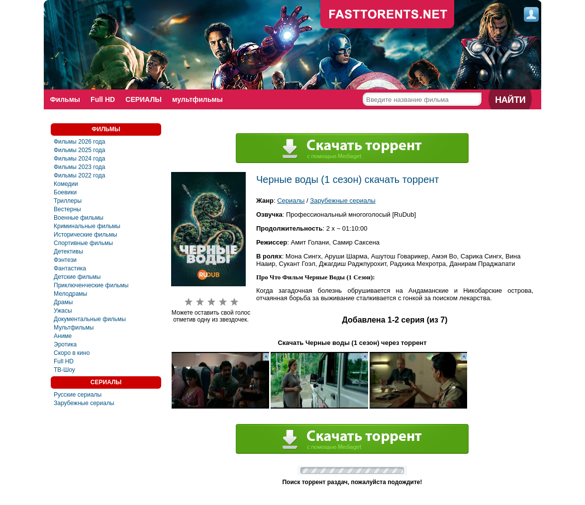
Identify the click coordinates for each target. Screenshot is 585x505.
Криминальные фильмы (87, 226)
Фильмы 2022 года (79, 175)
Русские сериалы (77, 394)
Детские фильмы (77, 276)
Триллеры (68, 200)
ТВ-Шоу (64, 369)
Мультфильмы (74, 327)
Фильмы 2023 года (79, 167)
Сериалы (290, 200)
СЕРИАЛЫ (144, 99)
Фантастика (70, 268)
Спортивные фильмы (83, 243)
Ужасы (63, 310)
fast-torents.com (387, 15)
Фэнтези (65, 259)
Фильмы (65, 99)
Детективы (68, 251)
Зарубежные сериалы (84, 403)
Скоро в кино (72, 352)
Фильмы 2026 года (79, 141)
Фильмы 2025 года (79, 150)
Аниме (63, 336)
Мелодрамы (70, 293)
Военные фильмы (78, 217)
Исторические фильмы (85, 234)
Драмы (63, 302)
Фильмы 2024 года (79, 158)
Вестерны (67, 209)
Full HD (103, 99)
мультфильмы (199, 99)
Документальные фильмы (90, 319)
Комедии (66, 183)
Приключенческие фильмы (91, 285)
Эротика (65, 344)
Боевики (65, 192)
